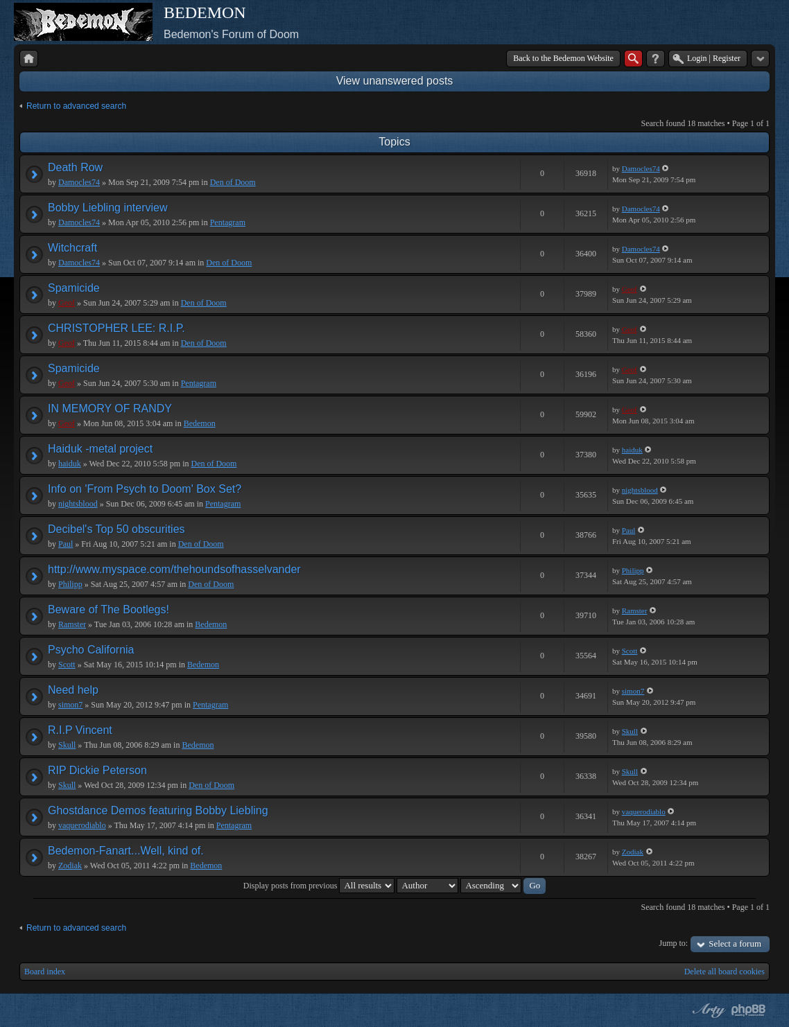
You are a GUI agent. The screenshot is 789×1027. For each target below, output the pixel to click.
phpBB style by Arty (707, 1010)
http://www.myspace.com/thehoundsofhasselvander (174, 569)
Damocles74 (79, 182)
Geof (66, 303)
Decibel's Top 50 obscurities (116, 529)
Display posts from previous (319, 885)
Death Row (75, 167)
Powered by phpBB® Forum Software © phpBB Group (749, 1010)
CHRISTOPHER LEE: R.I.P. (116, 328)
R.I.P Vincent (80, 730)
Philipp (70, 584)
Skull (67, 745)
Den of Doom (233, 182)
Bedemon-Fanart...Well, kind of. (126, 851)
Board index (44, 971)
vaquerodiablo (82, 825)
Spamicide (74, 288)
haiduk (69, 463)
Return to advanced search (76, 106)
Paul (65, 544)
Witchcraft (72, 248)
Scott (67, 664)
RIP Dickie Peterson (97, 770)
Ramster (72, 624)
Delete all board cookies (724, 971)
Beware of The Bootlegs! (108, 609)
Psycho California (91, 650)
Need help (73, 690)
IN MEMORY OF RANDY (110, 408)
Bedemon (200, 423)
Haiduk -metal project (100, 449)
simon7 (70, 705)
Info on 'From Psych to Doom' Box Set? (144, 489)
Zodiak (70, 865)
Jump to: (673, 943)
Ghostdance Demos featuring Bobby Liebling (158, 810)
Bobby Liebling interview (108, 207)
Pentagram (227, 222)
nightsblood (78, 504)
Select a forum (735, 943)
